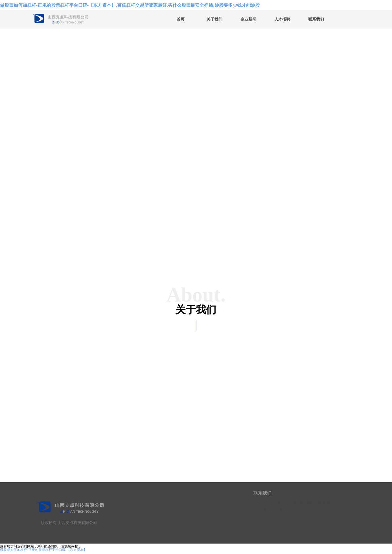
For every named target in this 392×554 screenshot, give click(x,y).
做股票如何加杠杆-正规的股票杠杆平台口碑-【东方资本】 (43, 549)
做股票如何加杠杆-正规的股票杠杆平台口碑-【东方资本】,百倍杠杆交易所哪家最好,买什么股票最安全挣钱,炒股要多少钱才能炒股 (130, 5)
